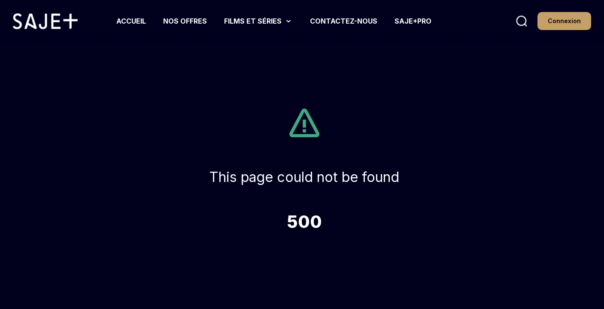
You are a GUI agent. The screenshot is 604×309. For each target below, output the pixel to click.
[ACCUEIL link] (131, 21)
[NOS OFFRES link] (185, 21)
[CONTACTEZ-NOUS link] (343, 21)
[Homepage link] (45, 21)
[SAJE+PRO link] (413, 21)
